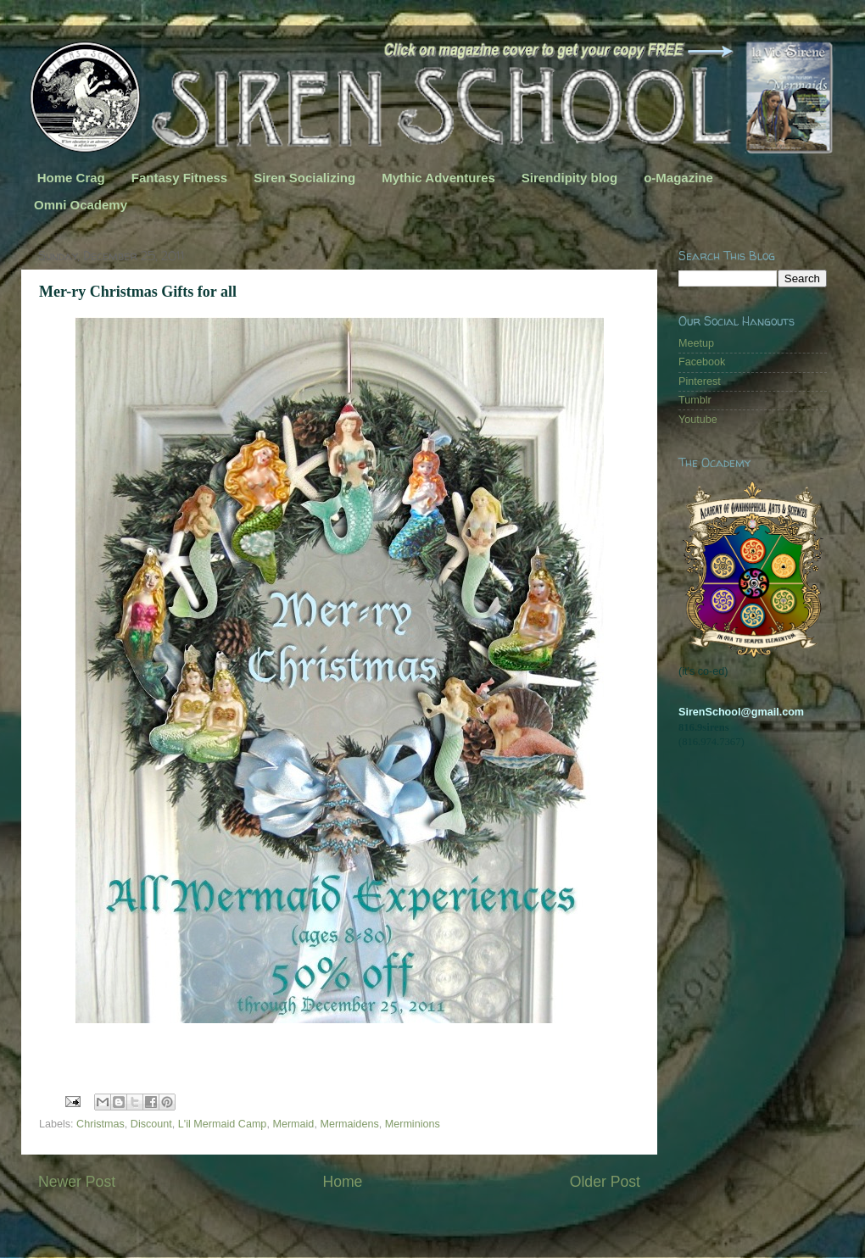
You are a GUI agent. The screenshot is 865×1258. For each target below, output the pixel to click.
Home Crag (71, 177)
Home (342, 1181)
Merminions (412, 1124)
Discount (151, 1124)
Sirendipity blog (569, 177)
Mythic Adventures (438, 177)
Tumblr (695, 400)
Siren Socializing (304, 177)
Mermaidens (349, 1124)
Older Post (605, 1181)
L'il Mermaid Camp (222, 1124)
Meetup (696, 343)
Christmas (100, 1124)
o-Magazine (678, 177)
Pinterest (699, 381)
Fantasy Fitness (179, 177)
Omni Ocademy (80, 205)
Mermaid (293, 1124)
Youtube (697, 420)
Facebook (701, 362)
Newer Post (76, 1181)
